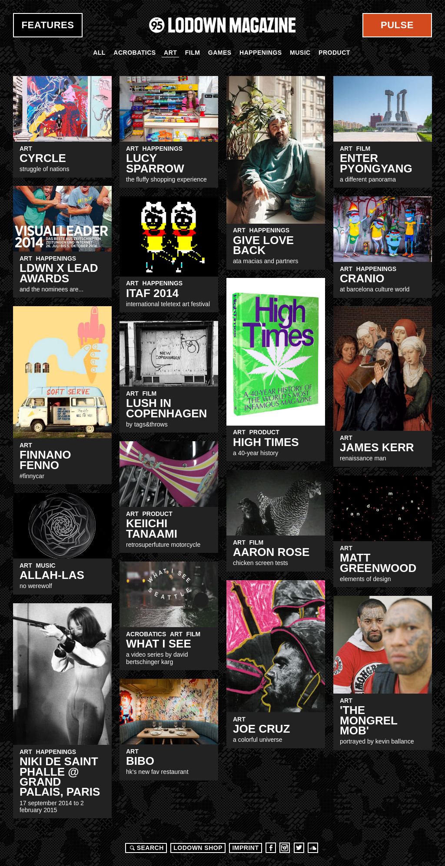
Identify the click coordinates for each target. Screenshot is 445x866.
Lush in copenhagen (166, 408)
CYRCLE (43, 158)
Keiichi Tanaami (151, 528)
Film (192, 52)
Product (334, 52)
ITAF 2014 (152, 293)
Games (220, 52)
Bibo (140, 760)
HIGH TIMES (266, 442)
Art (170, 52)
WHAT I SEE (158, 643)
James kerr (377, 447)
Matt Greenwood (378, 562)
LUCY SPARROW (155, 163)
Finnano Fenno (45, 459)
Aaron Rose (271, 552)
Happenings (260, 52)
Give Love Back (263, 245)
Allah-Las (52, 575)
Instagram (284, 848)
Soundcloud (313, 848)
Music (300, 52)
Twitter (299, 848)
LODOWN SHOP (197, 847)
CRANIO (362, 278)
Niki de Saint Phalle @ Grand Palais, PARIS (60, 776)
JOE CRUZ (261, 728)
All (99, 52)
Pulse (397, 25)
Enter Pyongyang (376, 163)
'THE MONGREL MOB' (368, 720)
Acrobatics (134, 52)
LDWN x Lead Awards (59, 272)
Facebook (271, 848)
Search (145, 847)
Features (48, 25)
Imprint (245, 847)
